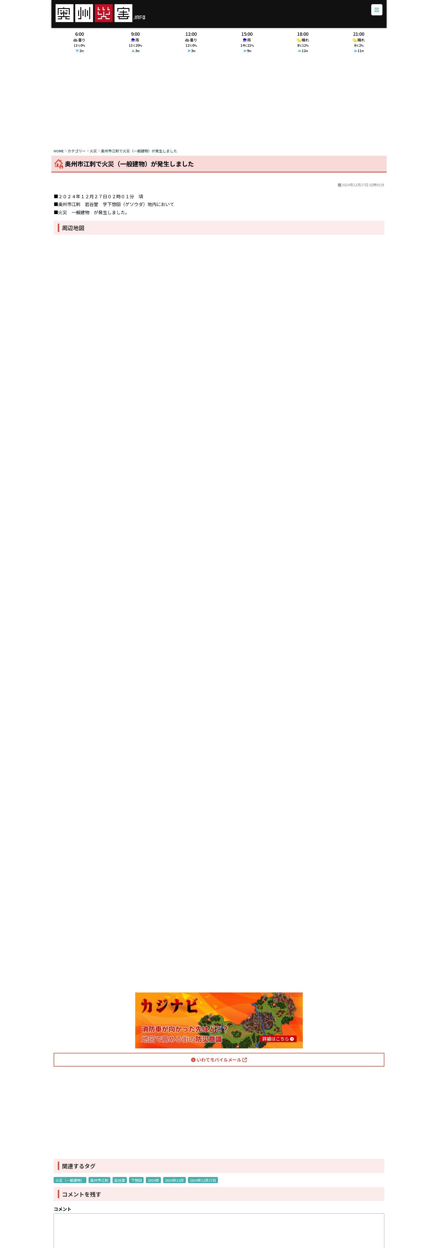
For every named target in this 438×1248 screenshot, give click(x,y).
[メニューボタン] (374, 12)
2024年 (153, 1183)
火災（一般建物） (69, 1183)
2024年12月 (174, 1183)
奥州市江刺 (99, 1183)
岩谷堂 (119, 1183)
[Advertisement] (219, 105)
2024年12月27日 (203, 1183)
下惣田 (136, 1183)
